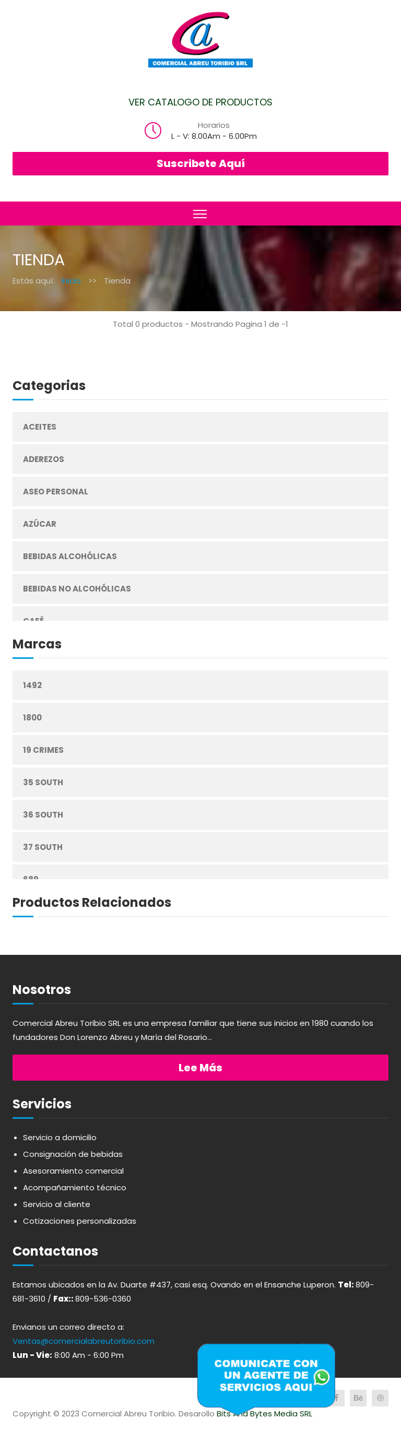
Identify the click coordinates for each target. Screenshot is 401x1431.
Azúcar (39, 523)
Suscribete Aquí (201, 163)
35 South (43, 782)
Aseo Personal (55, 491)
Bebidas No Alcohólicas (77, 588)
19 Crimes (43, 749)
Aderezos (43, 459)
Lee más (200, 1067)
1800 (32, 717)
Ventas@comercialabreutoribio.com (84, 1340)
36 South (43, 814)
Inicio (71, 280)
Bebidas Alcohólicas (70, 556)
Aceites (39, 426)
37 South (43, 847)
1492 (32, 685)
